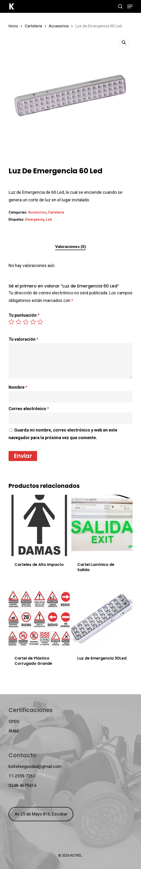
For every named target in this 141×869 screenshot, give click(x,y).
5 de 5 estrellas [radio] (40, 322)
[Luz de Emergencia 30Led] (102, 619)
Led (49, 219)
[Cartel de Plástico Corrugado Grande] (39, 619)
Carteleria (33, 26)
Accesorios (59, 26)
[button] (129, 6)
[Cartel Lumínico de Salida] (102, 525)
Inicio (13, 26)
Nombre (18, 387)
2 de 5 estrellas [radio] (19, 322)
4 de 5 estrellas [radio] (33, 322)
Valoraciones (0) (70, 246)
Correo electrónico (29, 408)
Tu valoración (23, 339)
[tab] (70, 246)
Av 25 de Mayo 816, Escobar (41, 813)
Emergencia (34, 219)
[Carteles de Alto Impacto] (39, 525)
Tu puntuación (24, 315)
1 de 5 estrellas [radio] (12, 322)
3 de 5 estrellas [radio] (26, 322)
